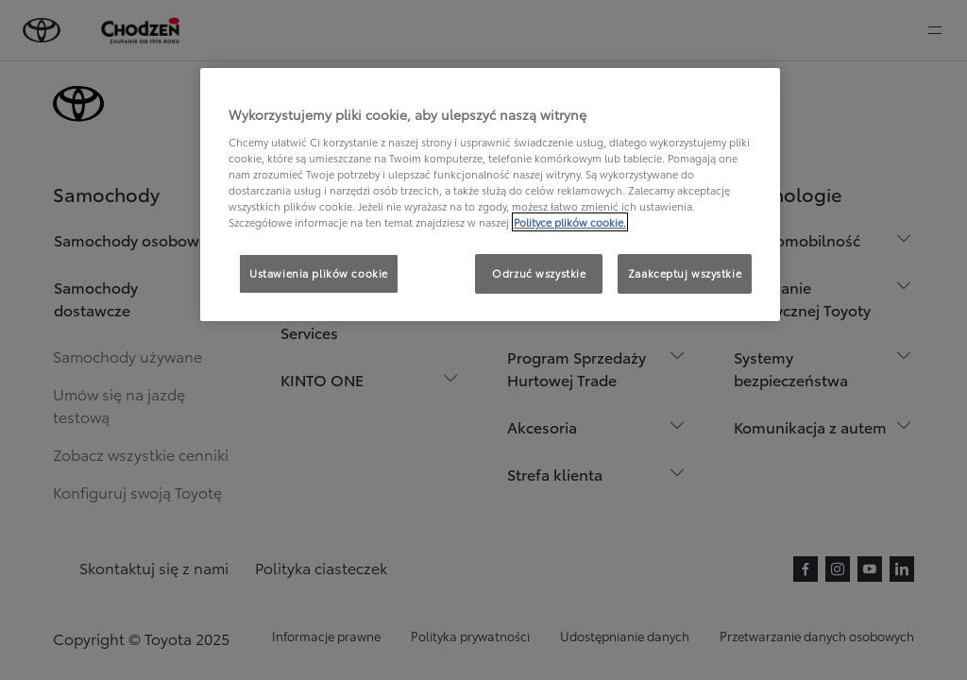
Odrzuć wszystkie (538, 272)
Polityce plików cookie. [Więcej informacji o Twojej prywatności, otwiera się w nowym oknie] (570, 222)
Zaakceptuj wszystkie (684, 272)
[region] (490, 194)
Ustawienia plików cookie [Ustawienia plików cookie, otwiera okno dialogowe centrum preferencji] (318, 272)
